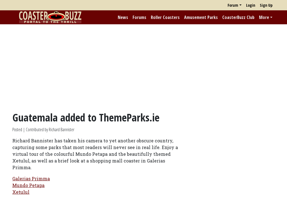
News (123, 17)
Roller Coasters (165, 17)
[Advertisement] (143, 68)
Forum (233, 5)
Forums (139, 17)
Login (250, 5)
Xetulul (20, 192)
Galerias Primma (31, 178)
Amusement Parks (201, 17)
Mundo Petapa (28, 185)
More (264, 17)
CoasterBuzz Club (238, 17)
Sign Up (266, 5)
